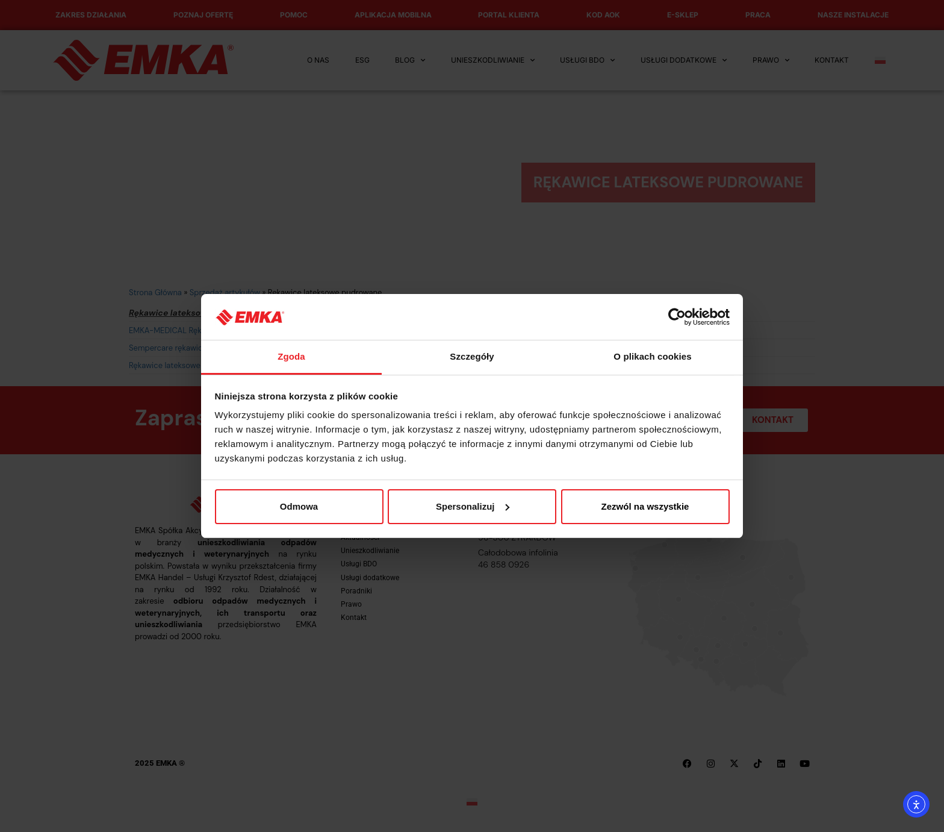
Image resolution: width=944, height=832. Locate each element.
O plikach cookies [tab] (652, 356)
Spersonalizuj (472, 506)
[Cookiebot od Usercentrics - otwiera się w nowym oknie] (677, 317)
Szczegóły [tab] (472, 356)
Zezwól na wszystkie (645, 506)
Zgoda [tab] (291, 356)
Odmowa (299, 506)
